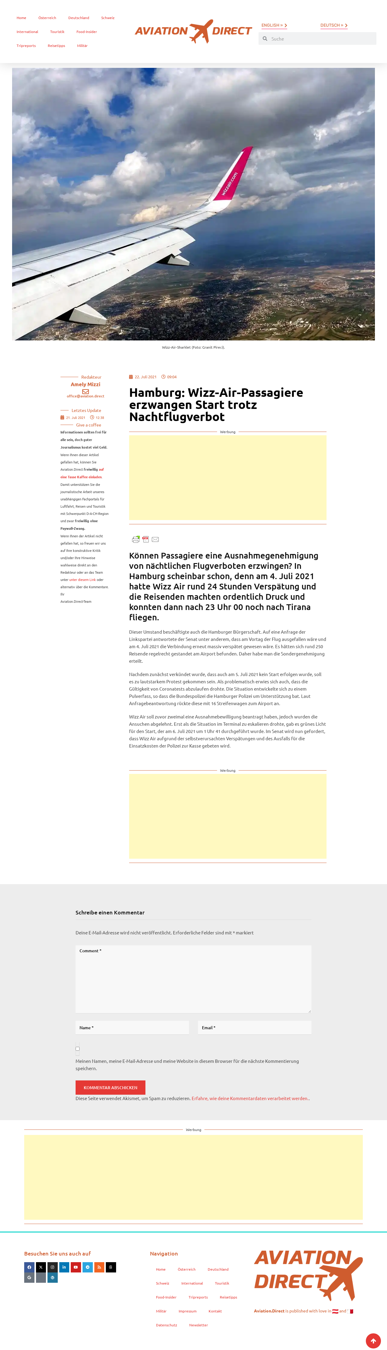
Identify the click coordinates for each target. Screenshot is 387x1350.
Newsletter (198, 1324)
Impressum (188, 1311)
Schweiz (108, 17)
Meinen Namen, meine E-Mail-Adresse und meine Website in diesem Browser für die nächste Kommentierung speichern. (187, 1064)
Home (21, 17)
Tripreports (26, 45)
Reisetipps (56, 45)
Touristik (57, 31)
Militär (82, 45)
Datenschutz (166, 1324)
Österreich (47, 17)
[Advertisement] (228, 477)
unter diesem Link (82, 579)
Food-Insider (86, 31)
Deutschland (78, 17)
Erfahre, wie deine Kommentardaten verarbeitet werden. (250, 1098)
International (27, 31)
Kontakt (215, 1311)
